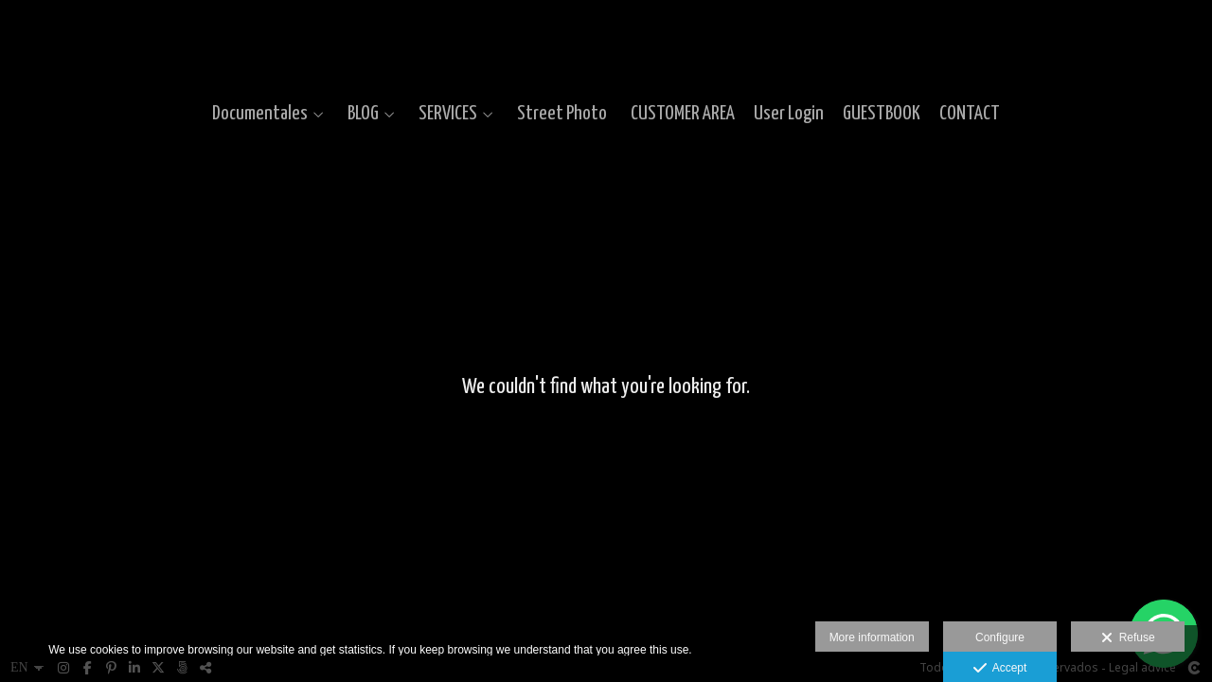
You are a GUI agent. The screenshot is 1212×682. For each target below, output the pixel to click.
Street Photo (562, 113)
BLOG (363, 113)
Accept (1000, 668)
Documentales (260, 113)
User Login (789, 113)
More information (872, 637)
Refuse (1128, 638)
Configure (1000, 637)
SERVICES (448, 113)
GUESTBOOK (881, 113)
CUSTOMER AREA (683, 113)
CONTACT (969, 113)
